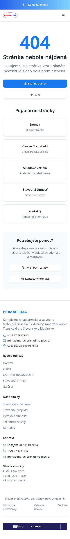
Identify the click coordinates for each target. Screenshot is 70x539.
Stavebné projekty (15, 410)
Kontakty (9, 428)
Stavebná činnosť (14, 381)
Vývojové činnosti (15, 416)
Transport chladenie (16, 404)
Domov (8, 363)
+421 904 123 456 (35, 267)
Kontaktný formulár (35, 278)
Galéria (8, 387)
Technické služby (14, 422)
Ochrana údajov (39, 507)
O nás (7, 369)
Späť (35, 94)
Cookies (62, 505)
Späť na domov (35, 83)
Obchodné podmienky (10, 507)
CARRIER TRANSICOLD (18, 375)
